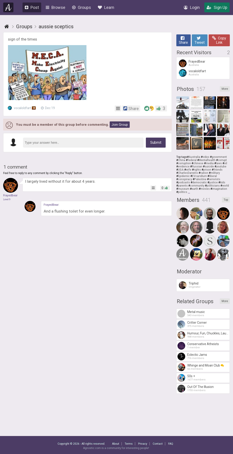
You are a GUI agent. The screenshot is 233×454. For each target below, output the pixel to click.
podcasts (184, 182)
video (206, 157)
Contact (158, 443)
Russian (197, 166)
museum (183, 188)
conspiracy (185, 179)
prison (207, 169)
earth (195, 188)
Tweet (200, 40)
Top (226, 199)
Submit (155, 142)
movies (205, 188)
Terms (129, 443)
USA (181, 169)
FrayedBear (51, 204)
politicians (213, 185)
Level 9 (6, 199)
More (225, 88)
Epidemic (184, 176)
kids (222, 182)
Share (183, 40)
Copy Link (219, 40)
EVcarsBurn (199, 176)
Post (32, 7)
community (197, 185)
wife (188, 169)
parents (183, 185)
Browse (55, 7)
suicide (209, 166)
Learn (106, 7)
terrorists (214, 179)
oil (225, 163)
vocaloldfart (22, 108)
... (189, 192)
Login (192, 7)
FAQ (170, 443)
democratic (199, 182)
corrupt (222, 160)
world (225, 185)
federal (192, 160)
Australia (194, 157)
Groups (81, 7)
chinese (198, 163)
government (219, 157)
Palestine (200, 179)
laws (219, 163)
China (181, 160)
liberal (213, 176)
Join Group (119, 125)
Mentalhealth (207, 160)
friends (218, 169)
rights (197, 169)
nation (204, 172)
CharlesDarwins (188, 172)
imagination (219, 188)
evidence (184, 166)
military (215, 172)
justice (213, 182)
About (115, 443)
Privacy (142, 443)
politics (182, 192)
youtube (221, 166)
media (210, 163)
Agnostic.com (8, 7)
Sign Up (217, 7)
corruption (184, 163)
